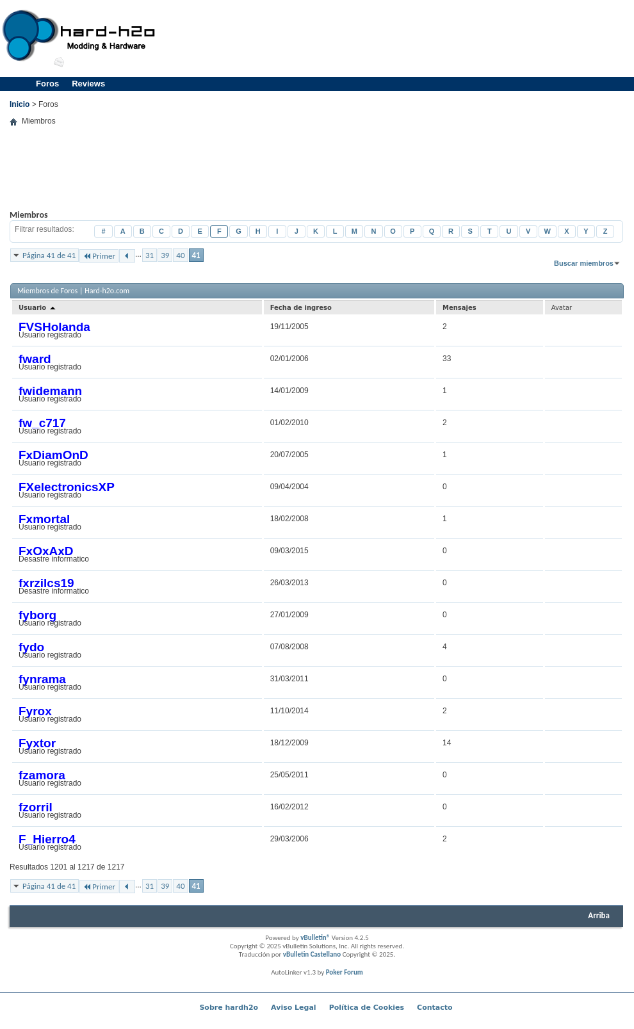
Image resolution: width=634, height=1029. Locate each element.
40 (180, 255)
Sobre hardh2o (228, 1007)
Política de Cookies (366, 1007)
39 (165, 255)
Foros (47, 83)
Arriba (599, 915)
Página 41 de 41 (49, 255)
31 (149, 255)
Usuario (38, 307)
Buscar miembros (584, 263)
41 (196, 255)
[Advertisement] (316, 177)
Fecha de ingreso (301, 307)
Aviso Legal (293, 1007)
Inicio (19, 104)
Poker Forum (344, 972)
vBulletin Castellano (312, 954)
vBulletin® (315, 938)
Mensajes (459, 307)
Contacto (434, 1007)
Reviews (88, 83)
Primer (99, 256)
